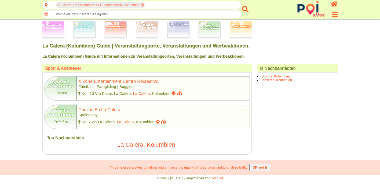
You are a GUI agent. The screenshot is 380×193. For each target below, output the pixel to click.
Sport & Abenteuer (63, 68)
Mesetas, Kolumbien (277, 80)
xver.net (217, 178)
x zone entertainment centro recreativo (118, 81)
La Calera (141, 93)
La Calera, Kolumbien (146, 144)
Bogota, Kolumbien (276, 76)
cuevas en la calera (99, 109)
